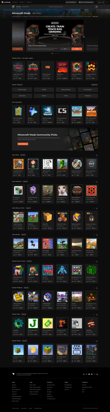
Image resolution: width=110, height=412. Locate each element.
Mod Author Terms (38, 408)
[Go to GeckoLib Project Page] (18, 326)
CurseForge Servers (51, 398)
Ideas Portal (49, 387)
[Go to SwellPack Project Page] (33, 220)
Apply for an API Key (34, 391)
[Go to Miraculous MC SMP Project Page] (91, 194)
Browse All (26, 6)
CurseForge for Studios (87, 387)
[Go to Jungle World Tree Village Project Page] (62, 247)
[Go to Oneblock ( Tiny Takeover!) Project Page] (18, 353)
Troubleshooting (68, 387)
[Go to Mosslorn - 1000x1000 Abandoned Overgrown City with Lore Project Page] (91, 353)
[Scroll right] (97, 155)
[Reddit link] (97, 374)
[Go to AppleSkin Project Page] (91, 326)
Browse (15, 2)
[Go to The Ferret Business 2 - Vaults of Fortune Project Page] (33, 194)
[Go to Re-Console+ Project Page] (18, 194)
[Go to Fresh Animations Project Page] (18, 273)
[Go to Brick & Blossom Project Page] (76, 194)
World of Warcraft (16, 389)
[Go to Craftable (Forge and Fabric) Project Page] (18, 167)
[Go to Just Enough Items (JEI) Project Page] (33, 326)
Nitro (83, 391)
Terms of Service (15, 408)
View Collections (23, 143)
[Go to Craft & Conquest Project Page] (47, 194)
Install (76, 48)
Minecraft (14, 387)
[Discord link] (92, 374)
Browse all (94, 84)
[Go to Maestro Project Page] (33, 114)
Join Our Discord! (51, 384)
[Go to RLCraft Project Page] (76, 300)
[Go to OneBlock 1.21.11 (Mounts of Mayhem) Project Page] (47, 353)
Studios (30, 2)
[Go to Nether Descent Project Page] (47, 70)
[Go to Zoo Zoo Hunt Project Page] (91, 247)
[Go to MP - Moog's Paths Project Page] (91, 114)
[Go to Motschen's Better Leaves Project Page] (91, 273)
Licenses (30, 408)
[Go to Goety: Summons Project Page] (18, 220)
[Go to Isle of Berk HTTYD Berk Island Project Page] (62, 353)
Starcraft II (14, 394)
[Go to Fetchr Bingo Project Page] (47, 247)
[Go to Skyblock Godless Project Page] (47, 114)
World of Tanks (15, 401)
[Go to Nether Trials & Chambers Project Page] (18, 70)
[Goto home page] (6, 2)
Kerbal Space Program (17, 396)
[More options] (107, 2)
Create (22, 2)
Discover (18, 6)
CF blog (48, 389)
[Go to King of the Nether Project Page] (76, 70)
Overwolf (84, 384)
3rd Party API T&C (34, 394)
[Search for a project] (71, 7)
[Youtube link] (89, 374)
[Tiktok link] (86, 374)
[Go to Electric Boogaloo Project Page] (18, 114)
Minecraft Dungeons (16, 398)
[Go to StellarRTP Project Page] (33, 167)
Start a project (33, 384)
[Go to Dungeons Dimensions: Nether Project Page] (91, 70)
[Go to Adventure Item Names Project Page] (76, 167)
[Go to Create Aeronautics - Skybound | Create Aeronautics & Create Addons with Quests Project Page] (76, 114)
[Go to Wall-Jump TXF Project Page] (47, 167)
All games (14, 384)
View (65, 48)
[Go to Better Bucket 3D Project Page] (76, 220)
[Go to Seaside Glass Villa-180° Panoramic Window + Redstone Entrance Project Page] (76, 247)
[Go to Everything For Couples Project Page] (62, 194)
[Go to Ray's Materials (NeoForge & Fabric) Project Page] (91, 167)
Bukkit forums (50, 396)
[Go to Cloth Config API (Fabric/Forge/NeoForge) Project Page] (47, 326)
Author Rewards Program (35, 389)
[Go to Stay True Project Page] (47, 273)
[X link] (94, 374)
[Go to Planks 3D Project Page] (47, 220)
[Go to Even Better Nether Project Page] (33, 70)
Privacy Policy (24, 408)
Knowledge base (68, 384)
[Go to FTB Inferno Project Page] (62, 70)
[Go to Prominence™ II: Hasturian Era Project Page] (91, 300)
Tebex (83, 389)
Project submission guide (35, 387)
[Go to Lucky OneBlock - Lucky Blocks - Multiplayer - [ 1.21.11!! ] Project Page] (33, 353)
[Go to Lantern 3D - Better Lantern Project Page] (91, 220)
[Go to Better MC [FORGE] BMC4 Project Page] (62, 300)
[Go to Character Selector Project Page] (62, 114)
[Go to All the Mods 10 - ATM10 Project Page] (18, 300)
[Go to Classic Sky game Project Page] (33, 247)
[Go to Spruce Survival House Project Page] (18, 247)
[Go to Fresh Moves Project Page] (33, 273)
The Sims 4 (14, 391)
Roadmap (49, 394)
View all (23, 155)
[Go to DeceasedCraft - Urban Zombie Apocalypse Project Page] (33, 300)
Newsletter (49, 391)
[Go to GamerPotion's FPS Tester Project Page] (76, 353)
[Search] (96, 6)
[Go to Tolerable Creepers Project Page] (62, 167)
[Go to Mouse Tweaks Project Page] (76, 326)
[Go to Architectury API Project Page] (62, 326)
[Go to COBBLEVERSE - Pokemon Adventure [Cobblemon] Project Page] (47, 300)
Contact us (67, 389)
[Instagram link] (84, 374)
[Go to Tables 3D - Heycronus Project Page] (62, 220)
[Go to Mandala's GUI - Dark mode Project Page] (76, 273)
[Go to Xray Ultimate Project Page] (62, 273)
